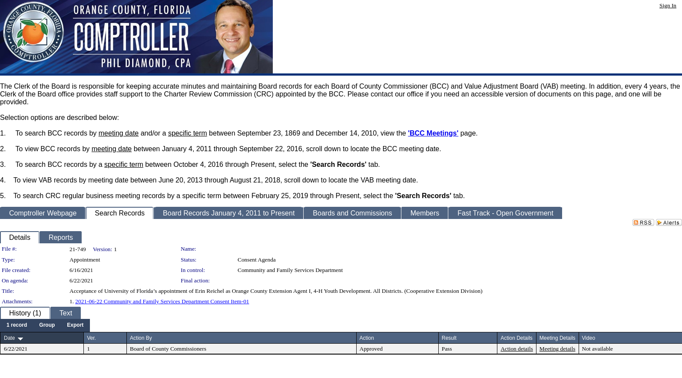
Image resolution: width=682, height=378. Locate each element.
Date (9, 338)
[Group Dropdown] (47, 325)
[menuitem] (16, 325)
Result (449, 338)
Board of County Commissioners (168, 348)
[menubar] (45, 325)
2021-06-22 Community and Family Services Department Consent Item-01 (162, 301)
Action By (141, 338)
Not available (597, 348)
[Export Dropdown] (75, 325)
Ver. (91, 338)
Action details (516, 348)
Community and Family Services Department (290, 270)
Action (367, 338)
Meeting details (558, 348)
